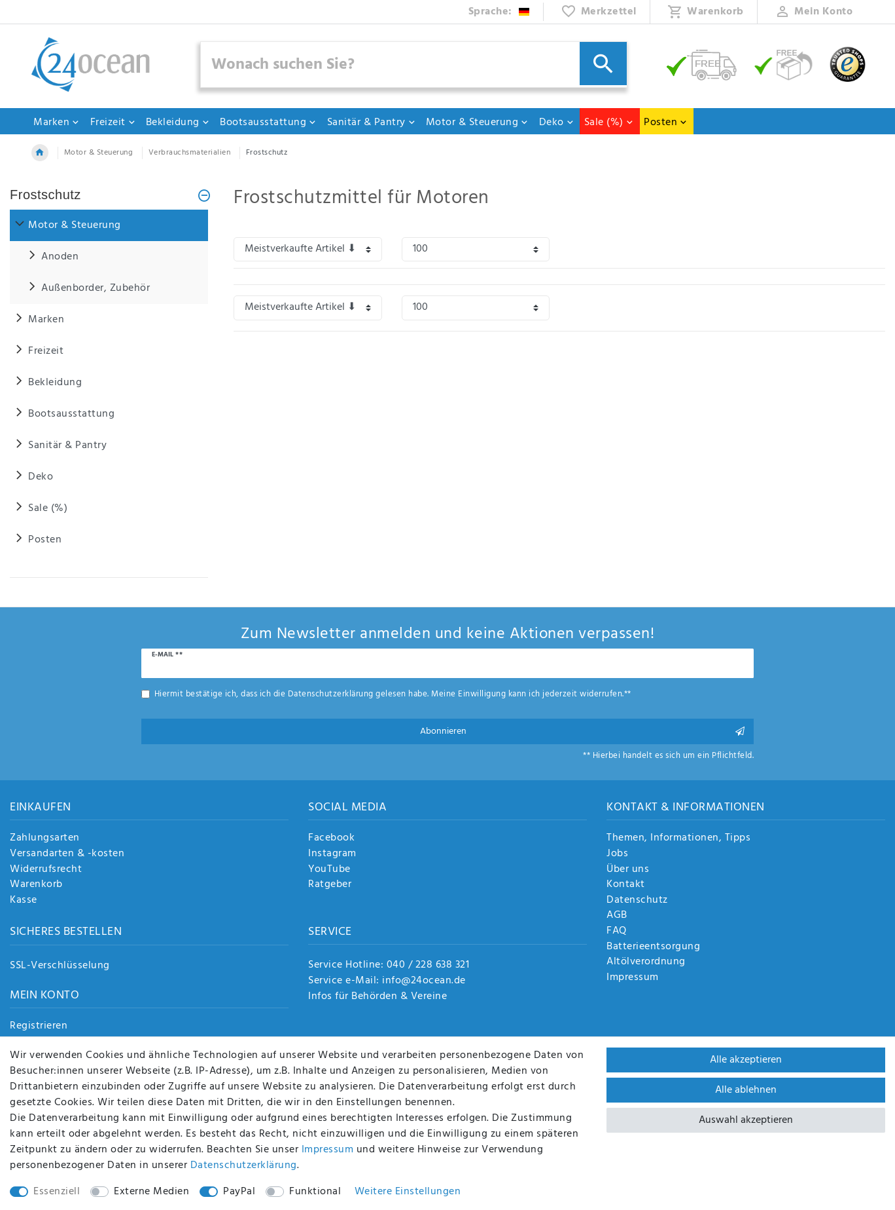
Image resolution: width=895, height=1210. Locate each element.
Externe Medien (151, 1192)
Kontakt (625, 885)
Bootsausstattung (268, 122)
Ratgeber (329, 885)
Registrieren (38, 1026)
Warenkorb (36, 885)
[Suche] (603, 63)
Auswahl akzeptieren (746, 1120)
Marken (56, 122)
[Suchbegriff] (414, 64)
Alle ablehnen (746, 1090)
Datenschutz (637, 901)
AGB (616, 916)
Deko (556, 122)
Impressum (632, 978)
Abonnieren (582, 731)
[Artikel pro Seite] (476, 249)
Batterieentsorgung (653, 947)
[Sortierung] (308, 249)
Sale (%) (609, 122)
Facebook (331, 838)
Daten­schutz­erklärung (243, 1165)
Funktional (315, 1192)
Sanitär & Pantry (371, 122)
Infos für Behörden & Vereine (377, 996)
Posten (666, 122)
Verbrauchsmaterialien (190, 152)
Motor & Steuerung (477, 122)
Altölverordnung (646, 962)
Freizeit (113, 122)
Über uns (627, 870)
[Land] (499, 12)
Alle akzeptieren (746, 1059)
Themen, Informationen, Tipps (678, 838)
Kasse (23, 901)
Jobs (617, 854)
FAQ (616, 931)
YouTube (329, 870)
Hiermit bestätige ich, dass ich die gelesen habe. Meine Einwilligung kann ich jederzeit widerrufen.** (392, 694)
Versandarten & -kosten (67, 854)
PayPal (239, 1192)
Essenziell (56, 1192)
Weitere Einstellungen (408, 1192)
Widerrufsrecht (46, 870)
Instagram (332, 854)
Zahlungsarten (45, 838)
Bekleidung (178, 122)
